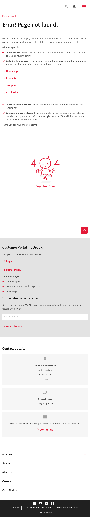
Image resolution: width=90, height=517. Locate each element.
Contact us (45, 429)
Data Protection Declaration (37, 508)
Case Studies (9, 490)
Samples (10, 85)
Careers (6, 481)
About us (7, 472)
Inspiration (11, 92)
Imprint (15, 508)
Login (8, 261)
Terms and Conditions (67, 508)
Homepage (11, 71)
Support (7, 463)
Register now (12, 270)
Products (10, 78)
